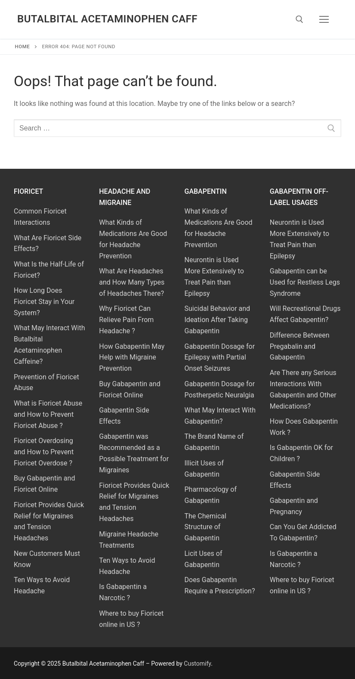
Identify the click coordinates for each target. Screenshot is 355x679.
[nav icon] (324, 19)
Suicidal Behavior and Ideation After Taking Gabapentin (217, 319)
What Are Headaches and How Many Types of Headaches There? (131, 282)
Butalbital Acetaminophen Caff (107, 19)
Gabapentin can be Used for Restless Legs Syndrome (305, 282)
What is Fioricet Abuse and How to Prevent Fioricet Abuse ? (48, 414)
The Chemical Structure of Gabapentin (205, 527)
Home (22, 46)
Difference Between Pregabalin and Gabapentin (300, 346)
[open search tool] (299, 19)
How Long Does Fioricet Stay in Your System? (44, 301)
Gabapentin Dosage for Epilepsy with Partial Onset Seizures (220, 357)
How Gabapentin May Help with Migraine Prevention (131, 357)
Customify (197, 663)
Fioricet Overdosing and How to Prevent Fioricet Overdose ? (44, 452)
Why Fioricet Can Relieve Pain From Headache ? (126, 319)
